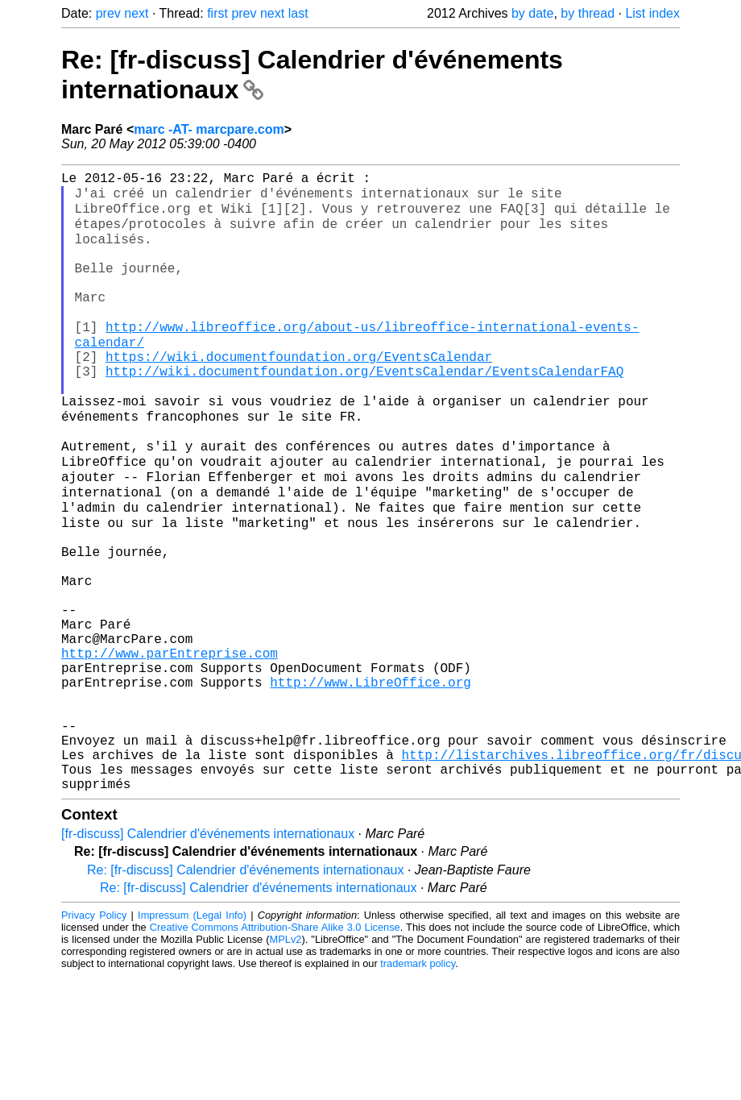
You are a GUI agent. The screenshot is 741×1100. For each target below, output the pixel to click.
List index (652, 13)
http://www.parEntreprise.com (169, 748)
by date (532, 13)
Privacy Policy (93, 1039)
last (298, 13)
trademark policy (417, 1087)
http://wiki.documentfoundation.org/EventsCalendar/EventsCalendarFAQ (364, 411)
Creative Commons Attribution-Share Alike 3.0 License (275, 1051)
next (136, 13)
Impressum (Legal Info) (192, 1039)
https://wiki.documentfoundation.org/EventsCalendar (299, 393)
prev (108, 13)
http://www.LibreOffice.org (370, 783)
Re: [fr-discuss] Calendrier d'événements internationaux (245, 994)
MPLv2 (286, 1063)
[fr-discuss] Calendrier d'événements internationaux (207, 958)
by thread (588, 13)
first (217, 13)
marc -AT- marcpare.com (209, 129)
